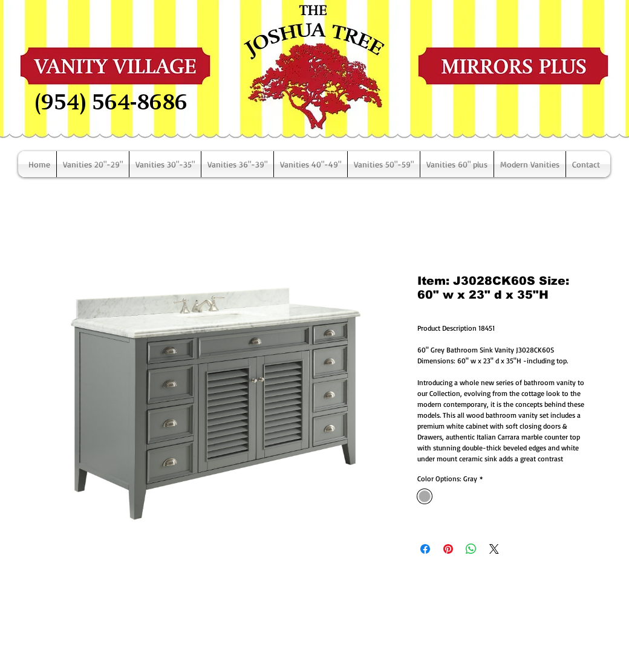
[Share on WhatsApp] (471, 549)
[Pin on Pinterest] (448, 549)
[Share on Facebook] (425, 549)
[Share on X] (494, 549)
